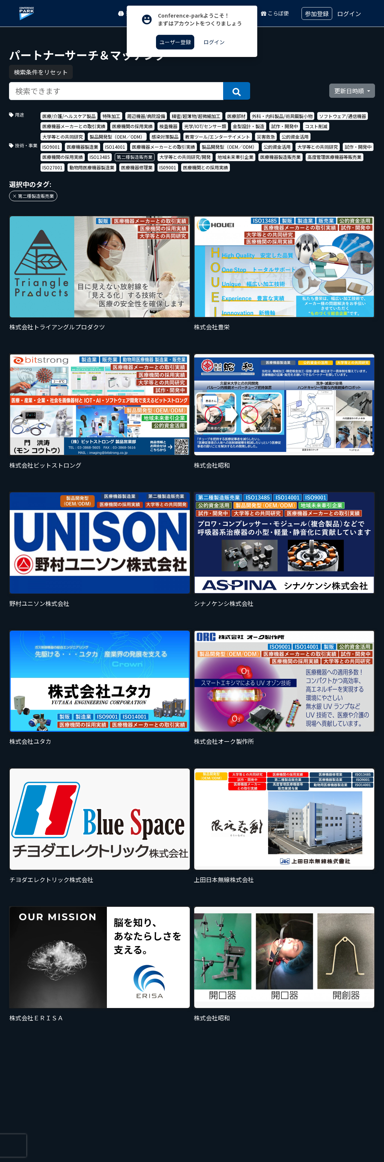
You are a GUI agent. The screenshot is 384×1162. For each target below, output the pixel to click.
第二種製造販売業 (135, 157)
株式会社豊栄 (212, 326)
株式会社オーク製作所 (224, 741)
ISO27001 (52, 167)
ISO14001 (115, 147)
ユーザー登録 (175, 42)
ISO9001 (51, 147)
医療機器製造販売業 (280, 157)
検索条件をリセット (41, 71)
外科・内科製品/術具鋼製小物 (282, 116)
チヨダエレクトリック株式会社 (51, 879)
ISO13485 (100, 157)
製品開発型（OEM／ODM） (117, 136)
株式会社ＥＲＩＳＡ (36, 1017)
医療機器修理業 (137, 167)
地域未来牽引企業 (236, 157)
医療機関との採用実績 (205, 167)
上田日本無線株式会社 (224, 879)
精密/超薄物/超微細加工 (196, 116)
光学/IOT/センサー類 (205, 126)
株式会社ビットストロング (45, 465)
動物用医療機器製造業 (91, 167)
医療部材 (236, 116)
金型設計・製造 (248, 126)
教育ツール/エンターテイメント (217, 136)
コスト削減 (316, 126)
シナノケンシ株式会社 (224, 603)
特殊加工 (111, 116)
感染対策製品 (165, 136)
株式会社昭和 (212, 465)
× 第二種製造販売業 (33, 196)
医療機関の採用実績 (132, 126)
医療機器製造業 (82, 147)
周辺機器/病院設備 (146, 116)
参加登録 (317, 13)
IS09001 (167, 167)
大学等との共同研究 (62, 136)
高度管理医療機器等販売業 (335, 157)
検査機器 (168, 126)
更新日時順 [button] (350, 90)
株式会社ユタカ (30, 741)
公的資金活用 (295, 136)
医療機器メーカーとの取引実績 (73, 126)
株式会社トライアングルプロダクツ (57, 326)
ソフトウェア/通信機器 (342, 116)
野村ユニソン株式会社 (39, 603)
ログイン (349, 13)
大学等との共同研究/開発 (185, 157)
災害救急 (266, 136)
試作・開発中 (284, 126)
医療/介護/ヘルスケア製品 (69, 116)
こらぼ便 (275, 13)
